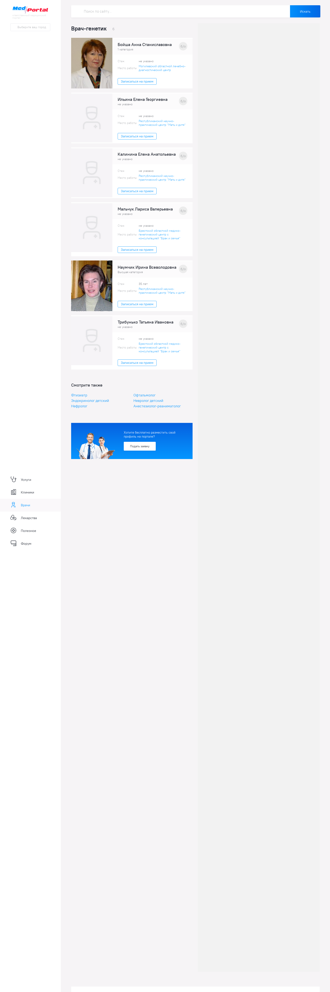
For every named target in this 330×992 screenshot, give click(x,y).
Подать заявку (139, 446)
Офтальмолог (144, 395)
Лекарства (23, 518)
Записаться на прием (137, 81)
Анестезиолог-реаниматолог (157, 406)
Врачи (20, 505)
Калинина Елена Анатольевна (147, 154)
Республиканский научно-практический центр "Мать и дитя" (162, 123)
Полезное (23, 531)
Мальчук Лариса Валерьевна (145, 209)
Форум (20, 543)
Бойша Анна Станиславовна (145, 44)
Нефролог (79, 406)
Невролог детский (148, 400)
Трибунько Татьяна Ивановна (145, 322)
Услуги (20, 480)
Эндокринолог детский (90, 400)
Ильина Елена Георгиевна (143, 99)
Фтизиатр (79, 395)
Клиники (22, 492)
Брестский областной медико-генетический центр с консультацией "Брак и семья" (160, 234)
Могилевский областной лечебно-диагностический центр (162, 68)
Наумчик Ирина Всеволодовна (147, 267)
